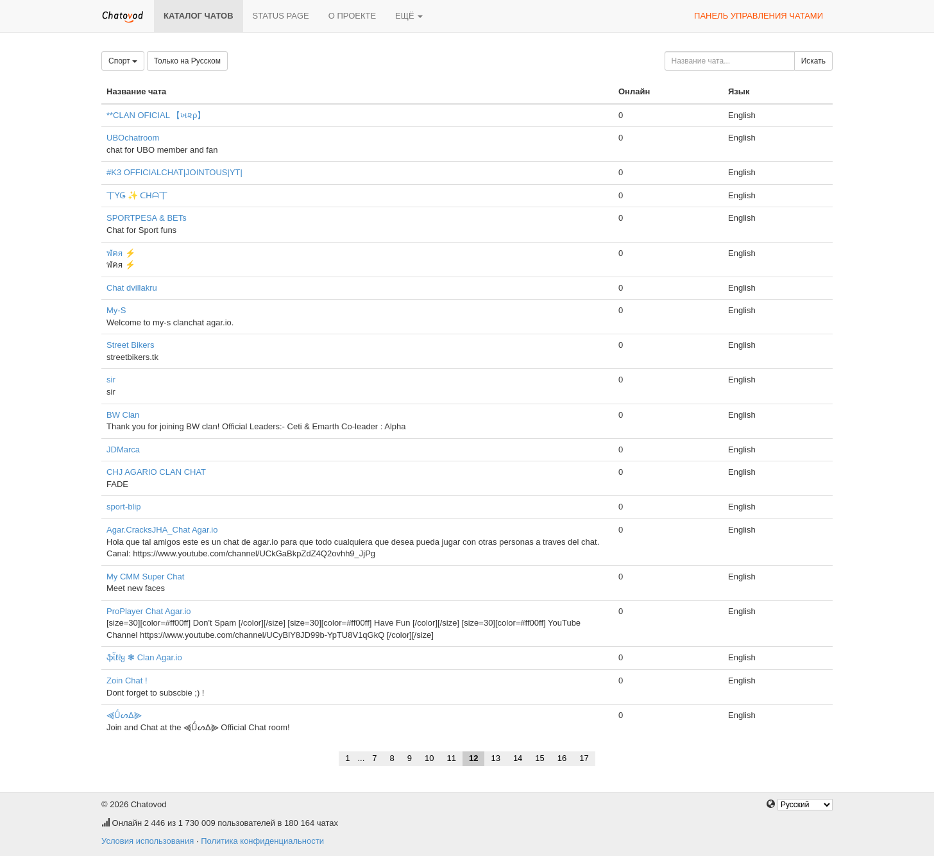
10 (429, 758)
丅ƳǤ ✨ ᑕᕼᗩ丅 (136, 195)
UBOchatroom (132, 137)
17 (583, 758)
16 (561, 758)
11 (450, 758)
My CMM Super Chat (145, 576)
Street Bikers (130, 345)
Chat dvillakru (131, 288)
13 (495, 758)
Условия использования (147, 841)
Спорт (122, 60)
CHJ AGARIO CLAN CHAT (156, 472)
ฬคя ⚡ (120, 253)
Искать (813, 60)
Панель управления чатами (758, 16)
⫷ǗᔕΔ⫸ (124, 715)
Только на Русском (187, 60)
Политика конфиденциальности (262, 841)
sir (110, 379)
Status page (281, 16)
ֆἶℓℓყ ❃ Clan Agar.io (144, 657)
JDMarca (123, 449)
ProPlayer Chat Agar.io (148, 611)
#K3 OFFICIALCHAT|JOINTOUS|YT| (174, 172)
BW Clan (122, 415)
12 (473, 758)
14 (517, 758)
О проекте (352, 16)
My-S (116, 310)
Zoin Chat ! (127, 680)
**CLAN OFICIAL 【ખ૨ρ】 (156, 115)
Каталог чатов (199, 16)
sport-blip (123, 506)
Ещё (409, 16)
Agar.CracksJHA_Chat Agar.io (161, 530)
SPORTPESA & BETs (146, 218)
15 (539, 758)
